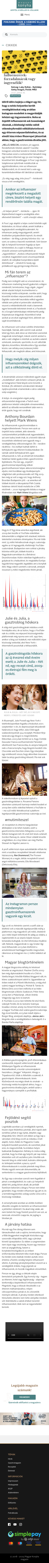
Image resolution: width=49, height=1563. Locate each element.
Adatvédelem (13, 1493)
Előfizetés (12, 1503)
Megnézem (24, 1397)
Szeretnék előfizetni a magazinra (24, 1403)
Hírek (10, 1459)
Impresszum (13, 1481)
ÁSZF (10, 1489)
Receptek (12, 1467)
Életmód (11, 1471)
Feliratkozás (13, 1513)
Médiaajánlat (13, 1485)
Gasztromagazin (14, 1463)
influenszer (15, 96)
